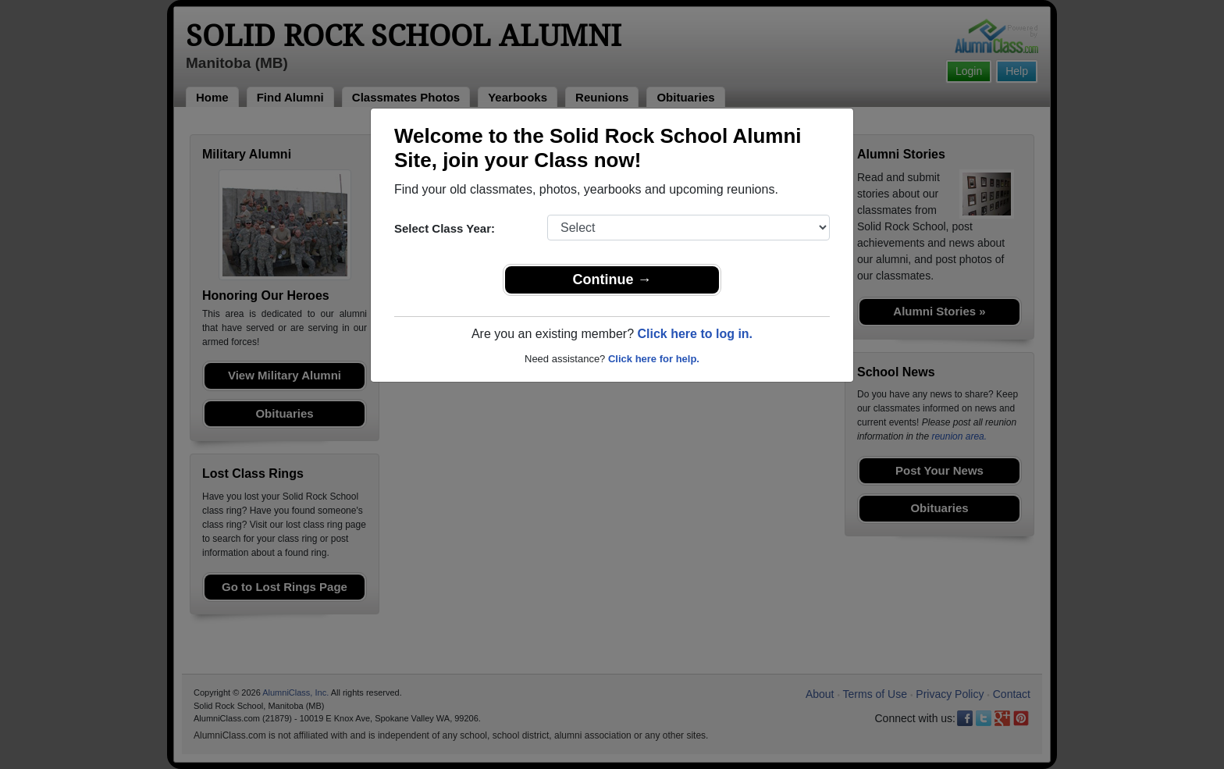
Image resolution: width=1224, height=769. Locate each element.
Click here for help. (653, 359)
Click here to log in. (695, 333)
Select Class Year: (444, 228)
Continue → (612, 279)
